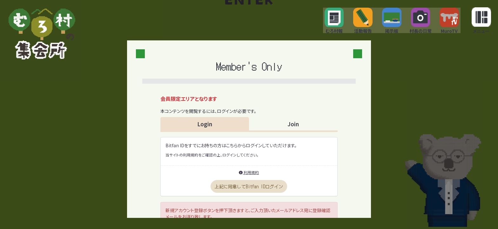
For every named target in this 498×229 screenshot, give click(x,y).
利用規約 (249, 175)
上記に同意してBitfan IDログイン (249, 189)
